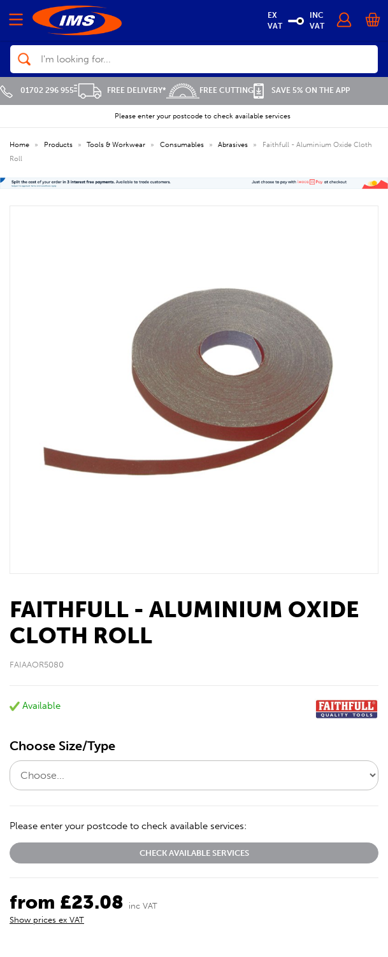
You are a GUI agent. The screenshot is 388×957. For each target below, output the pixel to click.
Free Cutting (210, 90)
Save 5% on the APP (302, 90)
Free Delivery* (120, 90)
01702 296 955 (37, 90)
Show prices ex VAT (47, 920)
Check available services (194, 853)
